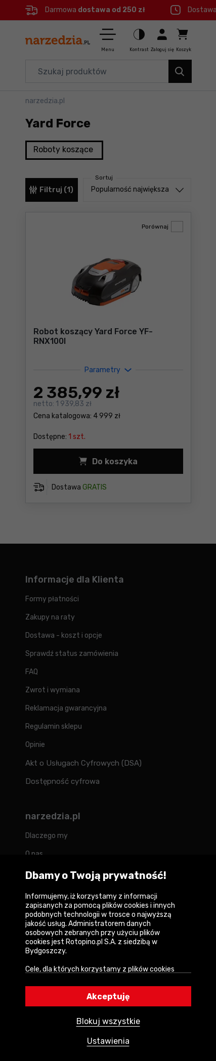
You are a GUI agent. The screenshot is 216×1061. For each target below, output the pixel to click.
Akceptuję (108, 996)
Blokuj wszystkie (108, 1021)
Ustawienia (108, 1041)
